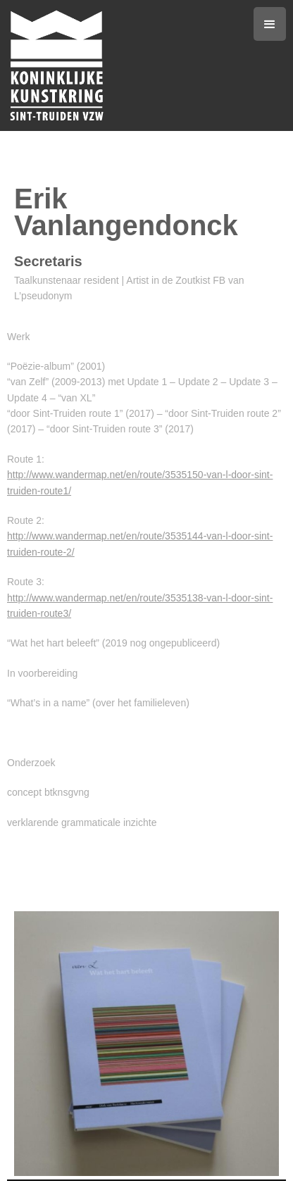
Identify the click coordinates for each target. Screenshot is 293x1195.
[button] (270, 24)
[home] (130, 65)
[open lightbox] (146, 1043)
